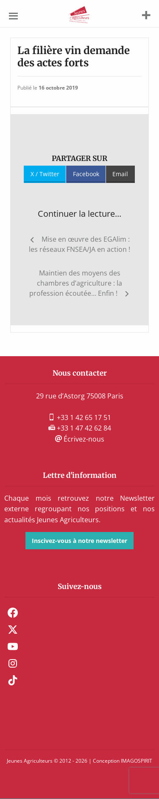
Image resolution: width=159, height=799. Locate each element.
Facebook (86, 174)
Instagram (12, 663)
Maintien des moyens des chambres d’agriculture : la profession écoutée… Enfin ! (75, 283)
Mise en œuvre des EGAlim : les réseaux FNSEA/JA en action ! (79, 244)
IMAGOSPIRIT (136, 760)
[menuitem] (79, 612)
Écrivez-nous (79, 439)
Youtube (12, 646)
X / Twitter (45, 174)
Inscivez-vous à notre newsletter (79, 541)
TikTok (12, 680)
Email (120, 174)
